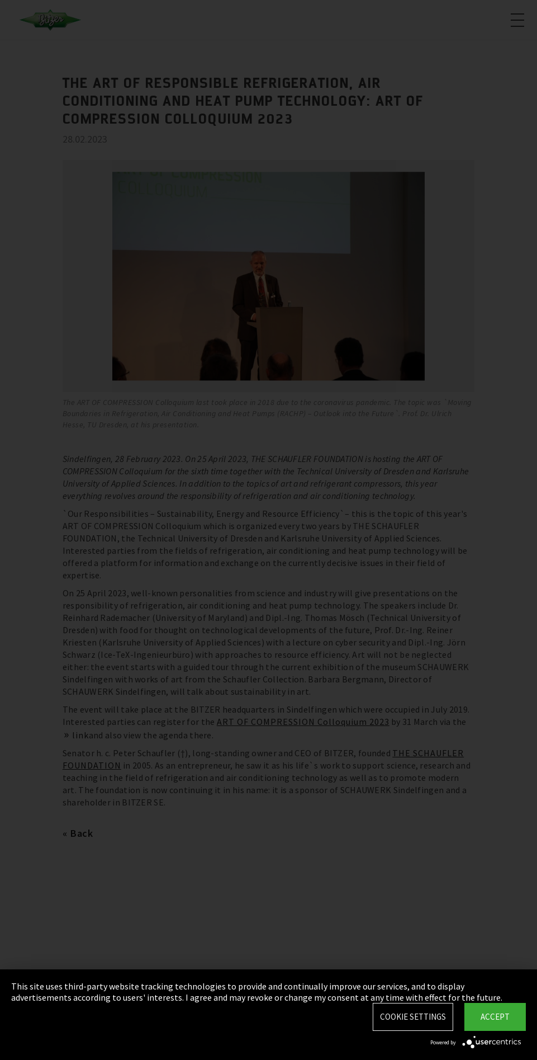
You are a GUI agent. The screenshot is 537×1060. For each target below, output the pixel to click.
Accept (495, 1016)
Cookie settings (413, 1016)
